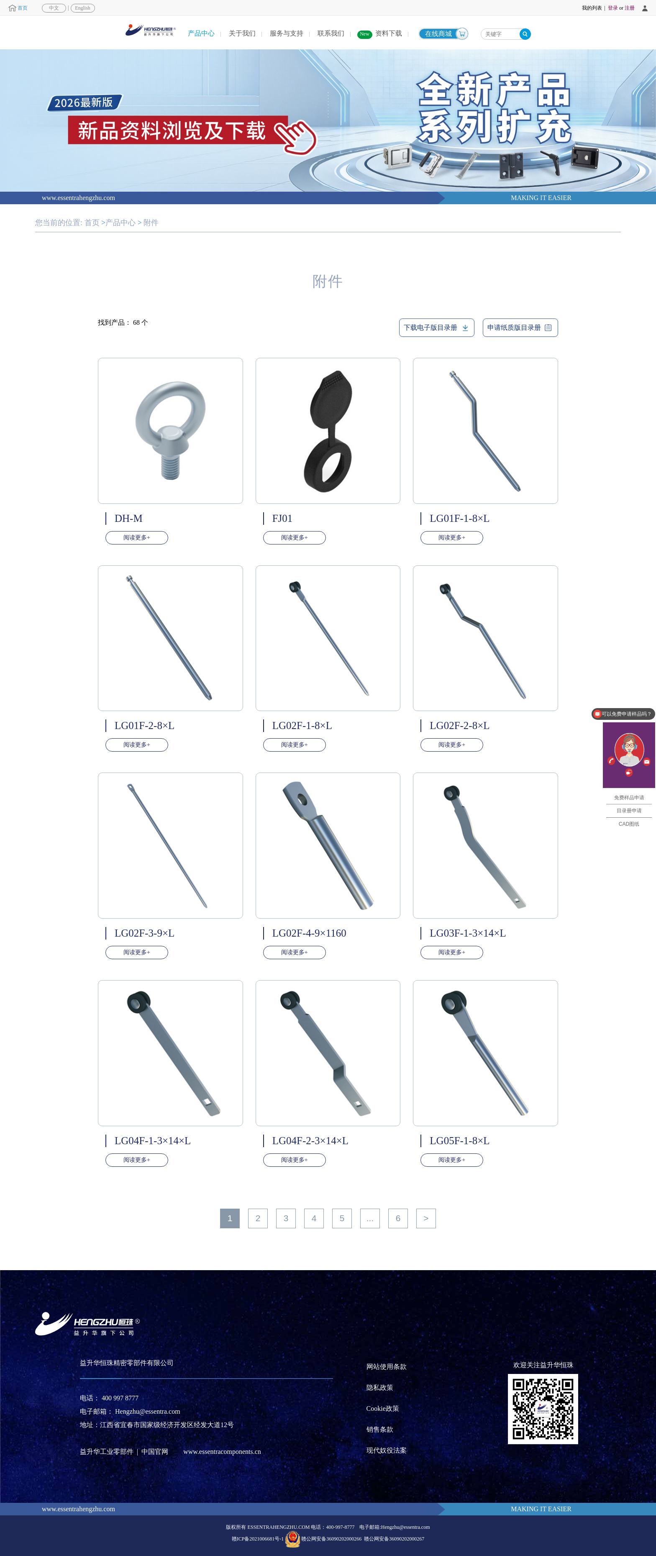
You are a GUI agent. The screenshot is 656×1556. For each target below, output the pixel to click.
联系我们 (331, 33)
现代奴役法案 (386, 1450)
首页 (23, 8)
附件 (151, 222)
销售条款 (379, 1429)
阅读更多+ (136, 537)
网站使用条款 (386, 1366)
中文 (54, 8)
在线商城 (438, 33)
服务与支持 (286, 33)
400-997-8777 (340, 1527)
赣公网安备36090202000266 (331, 1538)
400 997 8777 (120, 1398)
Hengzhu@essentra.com (147, 1411)
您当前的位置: (58, 222)
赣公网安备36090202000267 (394, 1538)
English (82, 8)
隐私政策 (379, 1387)
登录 (613, 8)
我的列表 (592, 8)
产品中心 (201, 33)
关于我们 (242, 33)
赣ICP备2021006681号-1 (258, 1538)
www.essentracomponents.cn (222, 1451)
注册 (630, 8)
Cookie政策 (382, 1408)
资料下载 (388, 33)
